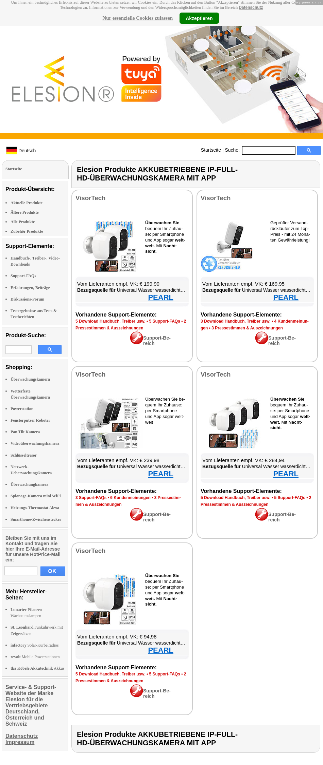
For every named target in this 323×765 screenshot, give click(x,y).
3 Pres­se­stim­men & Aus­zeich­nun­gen (247, 328)
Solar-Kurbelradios (34, 645)
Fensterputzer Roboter (30, 420)
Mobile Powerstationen (35, 656)
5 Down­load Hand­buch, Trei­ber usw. (110, 321)
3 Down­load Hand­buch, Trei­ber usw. (236, 321)
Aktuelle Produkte (26, 202)
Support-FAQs (23, 275)
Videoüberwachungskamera (35, 443)
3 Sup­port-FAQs (90, 497)
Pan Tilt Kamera (25, 431)
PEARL (160, 297)
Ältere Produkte (25, 212)
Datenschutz (251, 7)
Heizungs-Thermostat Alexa (35, 507)
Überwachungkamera (29, 484)
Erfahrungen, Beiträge (30, 287)
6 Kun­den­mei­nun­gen (130, 497)
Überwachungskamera (30, 379)
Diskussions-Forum (27, 299)
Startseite (211, 150)
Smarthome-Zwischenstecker (36, 519)
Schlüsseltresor (24, 455)
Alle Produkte (23, 221)
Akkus (37, 668)
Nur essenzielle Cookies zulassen (137, 18)
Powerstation (22, 408)
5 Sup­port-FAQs (164, 321)
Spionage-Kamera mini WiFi (36, 496)
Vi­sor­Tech (90, 198)
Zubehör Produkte (27, 231)
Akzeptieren (199, 18)
